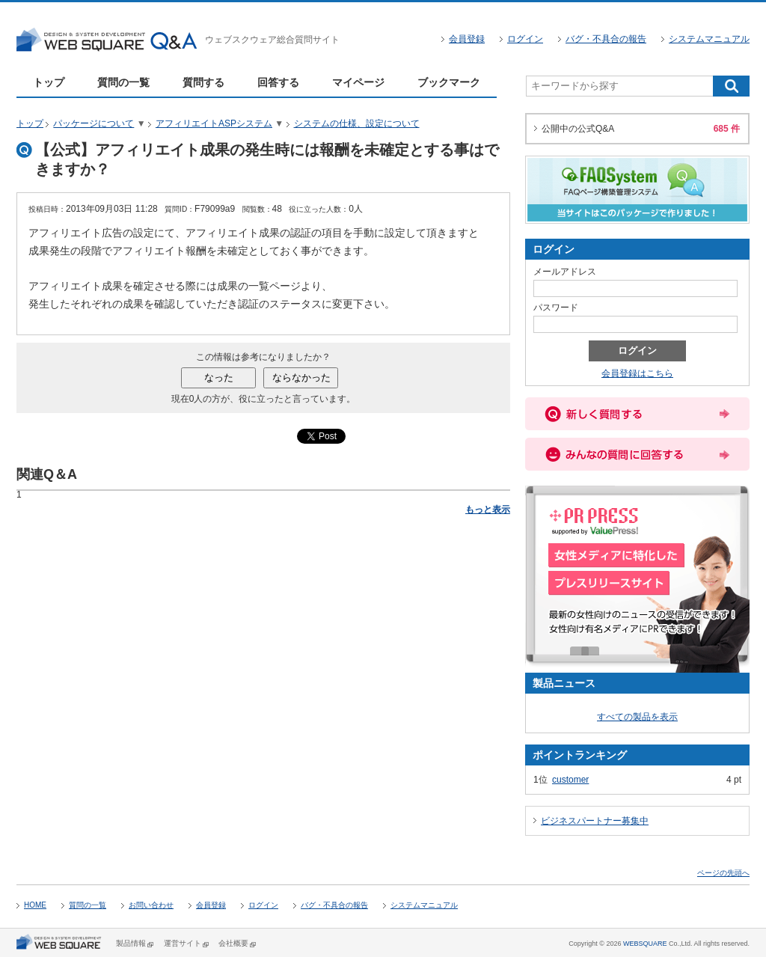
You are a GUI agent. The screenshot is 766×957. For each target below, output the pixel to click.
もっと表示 (487, 509)
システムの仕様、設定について (357, 123)
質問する (203, 82)
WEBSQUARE (645, 943)
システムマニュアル (709, 39)
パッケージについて (93, 123)
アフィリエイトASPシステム (214, 123)
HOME (35, 905)
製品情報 (131, 943)
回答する (278, 82)
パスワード (555, 307)
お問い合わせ (151, 905)
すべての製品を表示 (637, 717)
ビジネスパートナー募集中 (595, 821)
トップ (48, 82)
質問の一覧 (123, 82)
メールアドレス (564, 271)
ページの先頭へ (723, 873)
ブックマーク (448, 82)
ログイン (525, 39)
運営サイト (182, 943)
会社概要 (233, 943)
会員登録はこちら (637, 373)
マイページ (358, 82)
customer (570, 779)
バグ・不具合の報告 (606, 39)
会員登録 (467, 39)
